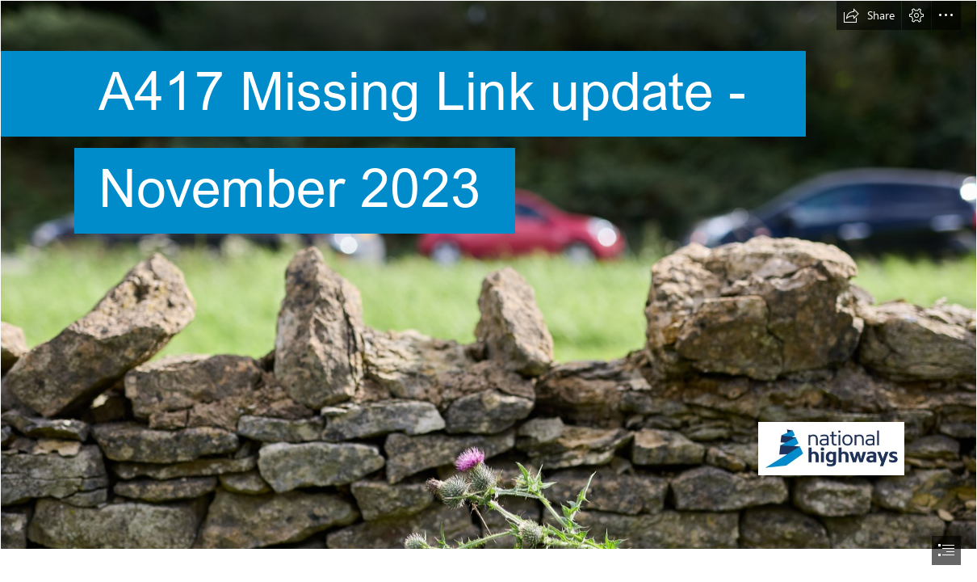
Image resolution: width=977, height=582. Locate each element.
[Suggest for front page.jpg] (488, 275)
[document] (488, 291)
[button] (869, 15)
